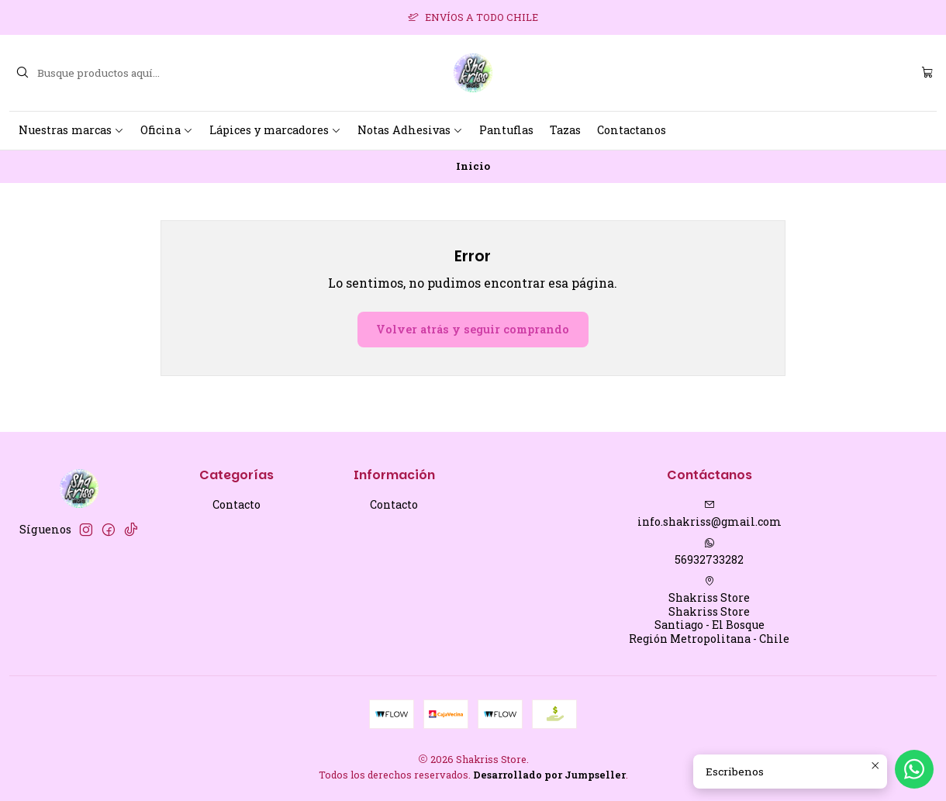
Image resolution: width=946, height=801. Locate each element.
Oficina (166, 130)
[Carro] (927, 73)
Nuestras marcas (71, 130)
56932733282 (709, 552)
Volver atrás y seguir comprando (472, 329)
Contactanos (631, 130)
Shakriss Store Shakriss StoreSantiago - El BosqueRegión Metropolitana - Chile (709, 610)
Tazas (565, 130)
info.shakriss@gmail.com (709, 514)
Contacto (236, 504)
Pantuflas (506, 130)
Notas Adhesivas (410, 130)
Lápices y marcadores (275, 130)
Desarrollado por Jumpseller (549, 774)
